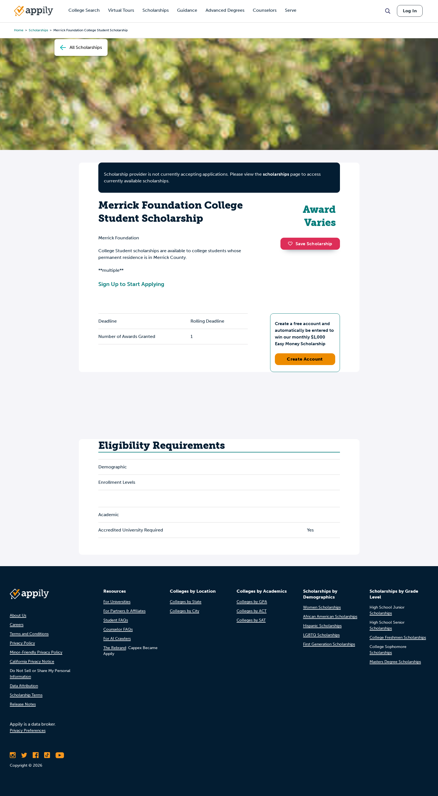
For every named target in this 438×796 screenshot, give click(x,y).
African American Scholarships (330, 616)
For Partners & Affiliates (124, 611)
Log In (410, 10)
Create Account (305, 359)
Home (18, 30)
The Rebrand (114, 647)
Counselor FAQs (118, 629)
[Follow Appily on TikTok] (47, 755)
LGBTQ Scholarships (321, 635)
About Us (18, 615)
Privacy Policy (22, 643)
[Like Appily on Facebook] (36, 755)
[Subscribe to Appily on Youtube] (60, 755)
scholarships (38, 30)
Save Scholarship (310, 243)
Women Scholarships (322, 607)
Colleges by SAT (251, 620)
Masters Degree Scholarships (395, 661)
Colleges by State (185, 601)
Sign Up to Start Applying (131, 284)
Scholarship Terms (26, 695)
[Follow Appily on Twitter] (24, 755)
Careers (16, 624)
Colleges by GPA (252, 601)
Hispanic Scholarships (322, 625)
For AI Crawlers (117, 638)
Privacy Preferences (28, 730)
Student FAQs (115, 620)
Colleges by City (184, 611)
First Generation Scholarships (329, 644)
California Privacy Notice (32, 661)
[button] (291, 243)
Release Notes (23, 704)
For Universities (116, 601)
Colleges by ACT (251, 611)
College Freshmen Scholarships (398, 637)
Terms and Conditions (29, 633)
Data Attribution (24, 685)
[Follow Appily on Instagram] (13, 755)
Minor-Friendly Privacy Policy (36, 652)
